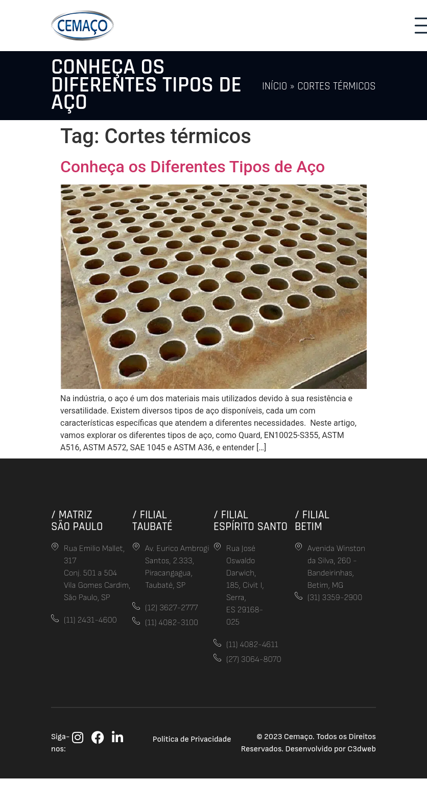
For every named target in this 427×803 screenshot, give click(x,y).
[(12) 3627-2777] (136, 606)
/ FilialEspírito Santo (251, 521)
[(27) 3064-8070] (217, 657)
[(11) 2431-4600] (55, 618)
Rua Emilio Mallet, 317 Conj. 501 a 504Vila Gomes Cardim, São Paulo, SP (97, 573)
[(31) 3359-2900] (298, 596)
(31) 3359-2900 (334, 598)
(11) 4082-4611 (252, 645)
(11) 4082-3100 (171, 623)
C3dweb (361, 749)
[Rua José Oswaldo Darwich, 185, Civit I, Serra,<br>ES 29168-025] (217, 546)
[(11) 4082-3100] (136, 621)
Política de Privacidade (192, 739)
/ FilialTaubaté (152, 521)
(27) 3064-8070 (253, 659)
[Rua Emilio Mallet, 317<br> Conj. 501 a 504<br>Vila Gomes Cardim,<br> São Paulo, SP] (55, 546)
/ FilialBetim (312, 521)
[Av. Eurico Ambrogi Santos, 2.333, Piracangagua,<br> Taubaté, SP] (136, 546)
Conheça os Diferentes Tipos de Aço (192, 166)
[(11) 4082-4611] (217, 643)
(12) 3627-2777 (171, 608)
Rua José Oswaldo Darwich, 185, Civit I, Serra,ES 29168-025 (245, 585)
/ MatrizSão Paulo (77, 521)
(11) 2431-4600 (90, 620)
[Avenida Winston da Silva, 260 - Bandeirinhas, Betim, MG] (298, 546)
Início (274, 86)
